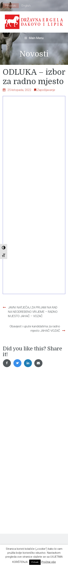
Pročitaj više (48, 562)
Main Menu (34, 38)
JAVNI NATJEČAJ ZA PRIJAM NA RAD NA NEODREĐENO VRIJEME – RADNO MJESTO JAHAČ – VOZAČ (32, 312)
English (26, 5)
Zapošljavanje (46, 90)
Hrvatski (10, 5)
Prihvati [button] (34, 562)
